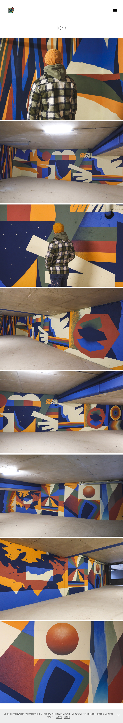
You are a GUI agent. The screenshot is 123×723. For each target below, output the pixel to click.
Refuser (67, 717)
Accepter (59, 717)
